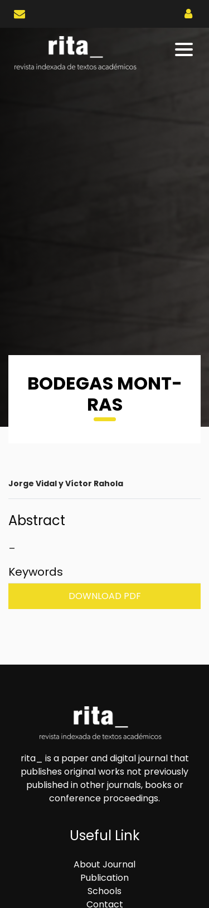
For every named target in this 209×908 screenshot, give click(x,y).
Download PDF (105, 596)
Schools (104, 891)
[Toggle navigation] (184, 49)
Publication (104, 877)
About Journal (104, 864)
